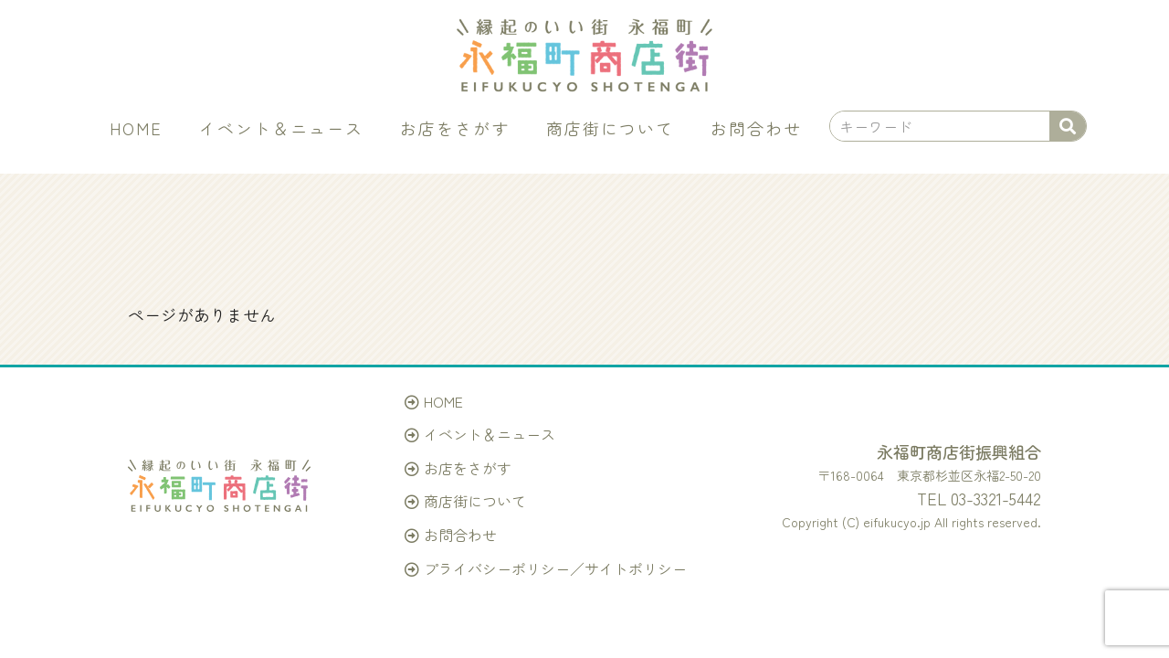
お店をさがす (455, 128)
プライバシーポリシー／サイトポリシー (555, 568)
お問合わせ (756, 128)
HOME (136, 128)
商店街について (610, 128)
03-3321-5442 (996, 498)
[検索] (1067, 126)
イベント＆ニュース (281, 128)
